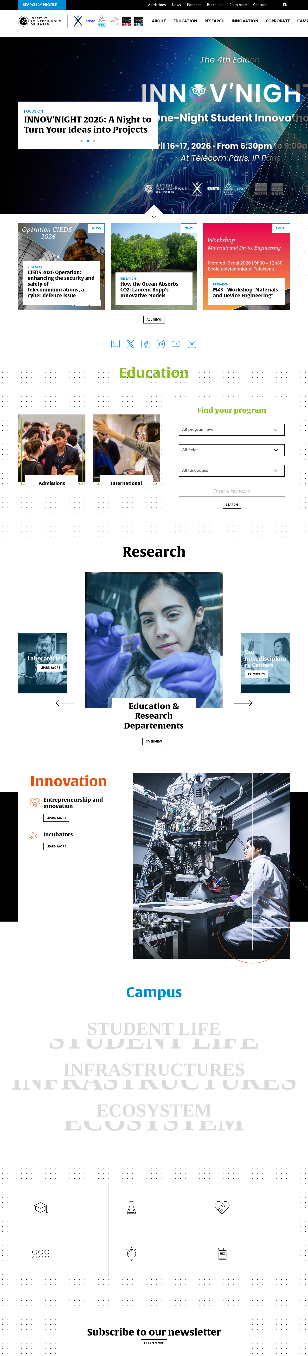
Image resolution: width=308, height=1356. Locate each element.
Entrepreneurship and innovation (75, 805)
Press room (238, 4)
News (176, 4)
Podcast (194, 4)
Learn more (61, 669)
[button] (42, 5)
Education (185, 24)
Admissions (157, 4)
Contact (260, 4)
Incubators (59, 837)
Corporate (278, 24)
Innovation (245, 24)
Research (215, 24)
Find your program (231, 411)
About (159, 24)
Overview (154, 743)
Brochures (215, 4)
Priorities (245, 675)
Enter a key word (232, 492)
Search (232, 506)
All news (154, 321)
